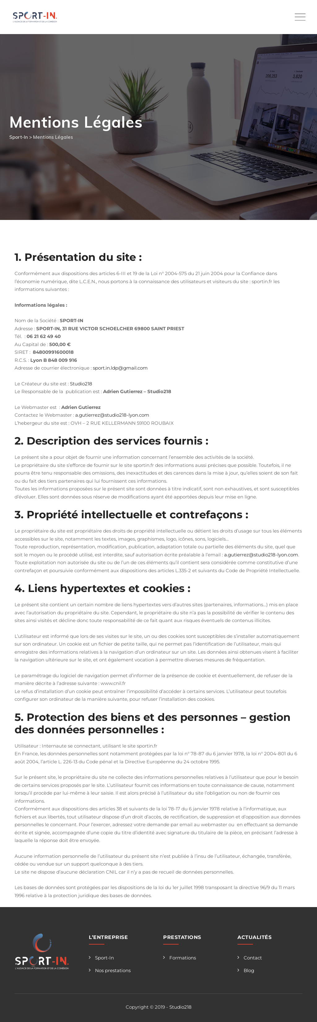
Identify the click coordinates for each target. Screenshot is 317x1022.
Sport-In (104, 958)
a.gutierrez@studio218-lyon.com (112, 415)
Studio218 (81, 384)
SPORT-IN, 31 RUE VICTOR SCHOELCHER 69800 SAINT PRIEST (110, 328)
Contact (253, 958)
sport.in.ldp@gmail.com (120, 368)
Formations (182, 958)
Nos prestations (113, 970)
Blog (249, 970)
